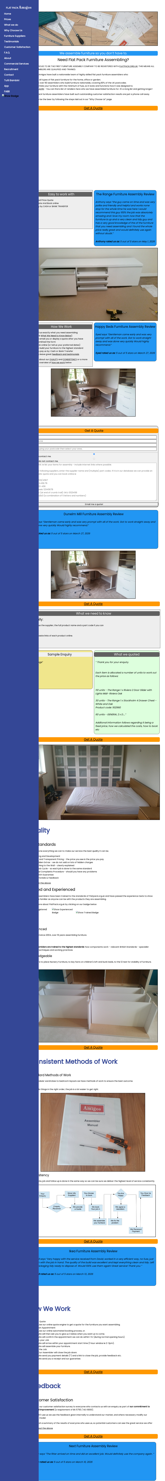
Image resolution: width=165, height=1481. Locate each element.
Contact (9, 74)
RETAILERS (57, 84)
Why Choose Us (13, 30)
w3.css (154, 1473)
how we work (82, 355)
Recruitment (11, 69)
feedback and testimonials (83, 347)
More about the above (57, 865)
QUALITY (71, 352)
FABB (7, 91)
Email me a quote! (103, 497)
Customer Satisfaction (17, 47)
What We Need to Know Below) (74, 328)
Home (7, 13)
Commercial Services (16, 63)
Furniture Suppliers (14, 36)
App (6, 86)
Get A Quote (102, 110)
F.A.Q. (7, 52)
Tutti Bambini (11, 80)
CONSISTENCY (88, 352)
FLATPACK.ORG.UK (146, 61)
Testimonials (11, 41)
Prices (7, 19)
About (7, 58)
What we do (11, 24)
